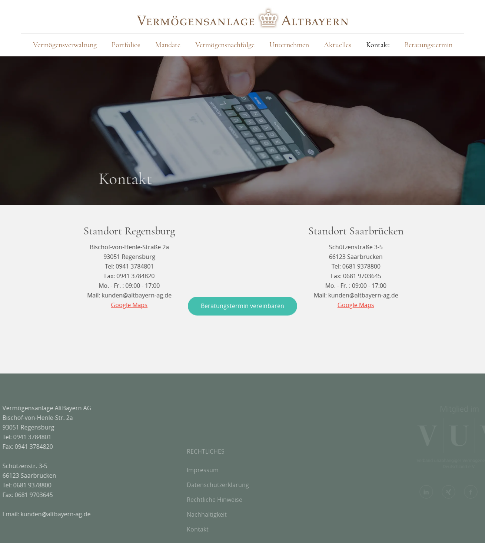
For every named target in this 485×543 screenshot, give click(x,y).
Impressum (203, 495)
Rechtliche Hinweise (214, 525)
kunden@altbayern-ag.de (35, 514)
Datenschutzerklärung (218, 510)
